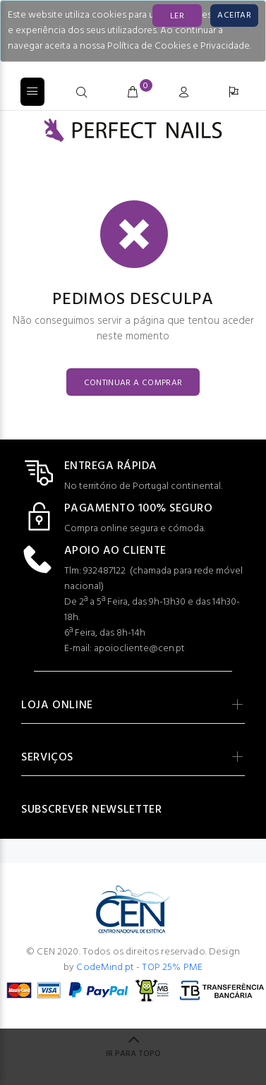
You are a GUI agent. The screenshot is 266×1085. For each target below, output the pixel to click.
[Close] (234, 15)
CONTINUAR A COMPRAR (133, 383)
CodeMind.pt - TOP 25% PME (139, 967)
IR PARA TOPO (133, 1054)
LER (177, 16)
